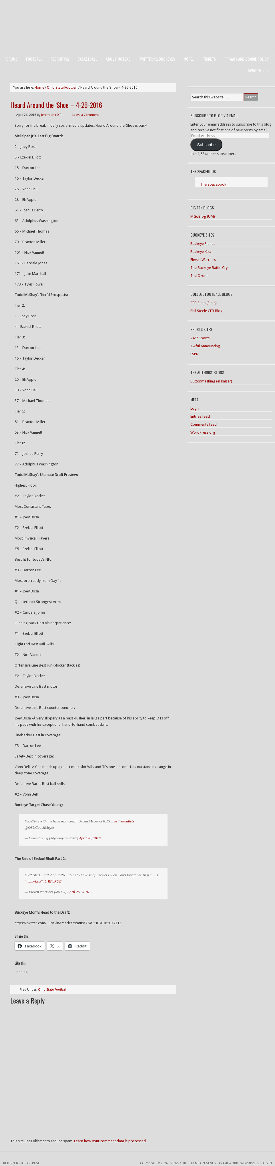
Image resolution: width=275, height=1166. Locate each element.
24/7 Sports (200, 338)
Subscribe (206, 144)
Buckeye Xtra (200, 251)
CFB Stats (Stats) (203, 303)
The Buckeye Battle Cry (209, 267)
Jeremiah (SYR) (51, 115)
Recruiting (60, 59)
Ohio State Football (52, 990)
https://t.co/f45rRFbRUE (43, 881)
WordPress (249, 1163)
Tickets (209, 59)
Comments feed (203, 424)
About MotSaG (118, 59)
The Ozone (199, 275)
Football (34, 59)
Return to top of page (21, 1163)
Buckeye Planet (202, 243)
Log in (195, 408)
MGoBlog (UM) (202, 216)
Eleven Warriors (203, 259)
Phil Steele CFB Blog (206, 311)
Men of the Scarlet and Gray (137, 15)
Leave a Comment (85, 115)
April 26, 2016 (89, 838)
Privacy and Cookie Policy (246, 59)
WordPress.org (202, 432)
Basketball (87, 59)
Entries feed (200, 416)
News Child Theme (184, 1163)
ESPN (194, 354)
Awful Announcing (205, 346)
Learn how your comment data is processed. (110, 1141)
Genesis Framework (222, 1163)
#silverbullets (124, 821)
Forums (11, 59)
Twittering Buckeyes (157, 59)
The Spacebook (203, 171)
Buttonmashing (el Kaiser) (211, 381)
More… (189, 59)
